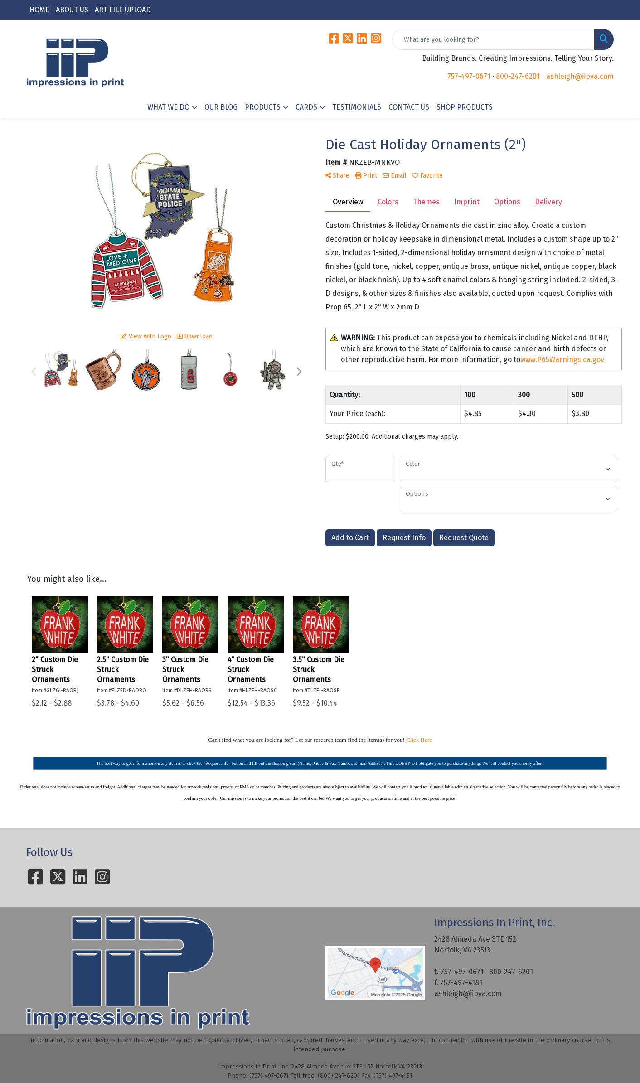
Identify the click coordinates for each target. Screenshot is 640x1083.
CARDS (306, 107)
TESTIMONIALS (356, 107)
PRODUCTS (263, 107)
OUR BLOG (221, 107)
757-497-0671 (468, 76)
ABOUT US (72, 9)
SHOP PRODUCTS (464, 107)
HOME (39, 9)
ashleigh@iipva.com (580, 76)
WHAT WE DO (168, 107)
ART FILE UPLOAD (123, 9)
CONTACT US (408, 107)
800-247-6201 (518, 76)
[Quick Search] (493, 39)
